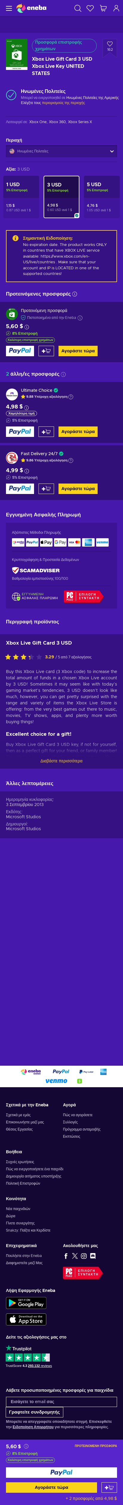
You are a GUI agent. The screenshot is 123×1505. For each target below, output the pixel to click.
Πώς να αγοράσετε (78, 1115)
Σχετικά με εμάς (18, 1115)
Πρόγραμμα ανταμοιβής (82, 1129)
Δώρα (10, 1216)
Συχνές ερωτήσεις (20, 1162)
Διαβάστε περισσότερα (62, 761)
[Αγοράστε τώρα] (61, 1472)
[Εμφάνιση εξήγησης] (70, 396)
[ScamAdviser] (36, 570)
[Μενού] (8, 8)
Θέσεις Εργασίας (19, 1129)
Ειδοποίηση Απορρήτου (33, 1427)
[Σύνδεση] (116, 8)
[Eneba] (31, 8)
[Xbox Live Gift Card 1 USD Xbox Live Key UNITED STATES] (21, 197)
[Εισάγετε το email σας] (61, 1402)
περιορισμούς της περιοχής (63, 103)
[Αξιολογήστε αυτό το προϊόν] (25, 657)
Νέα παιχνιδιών (18, 1209)
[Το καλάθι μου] (103, 8)
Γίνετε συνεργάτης (20, 1223)
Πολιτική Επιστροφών (23, 1183)
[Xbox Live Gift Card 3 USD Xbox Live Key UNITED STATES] (61, 197)
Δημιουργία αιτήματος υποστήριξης (33, 1176)
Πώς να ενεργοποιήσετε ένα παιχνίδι (34, 1169)
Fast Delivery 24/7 (39, 454)
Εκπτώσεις (71, 1136)
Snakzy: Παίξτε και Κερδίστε (28, 1230)
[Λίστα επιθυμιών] (90, 8)
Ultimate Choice (36, 391)
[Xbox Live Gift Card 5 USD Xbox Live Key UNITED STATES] (102, 197)
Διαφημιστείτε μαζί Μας (24, 1263)
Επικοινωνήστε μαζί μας (25, 1122)
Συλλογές (70, 1122)
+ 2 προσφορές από (91, 1499)
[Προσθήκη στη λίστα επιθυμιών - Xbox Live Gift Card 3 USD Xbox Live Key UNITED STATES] (110, 48)
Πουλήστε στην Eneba (24, 1256)
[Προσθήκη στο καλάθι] (109, 1487)
